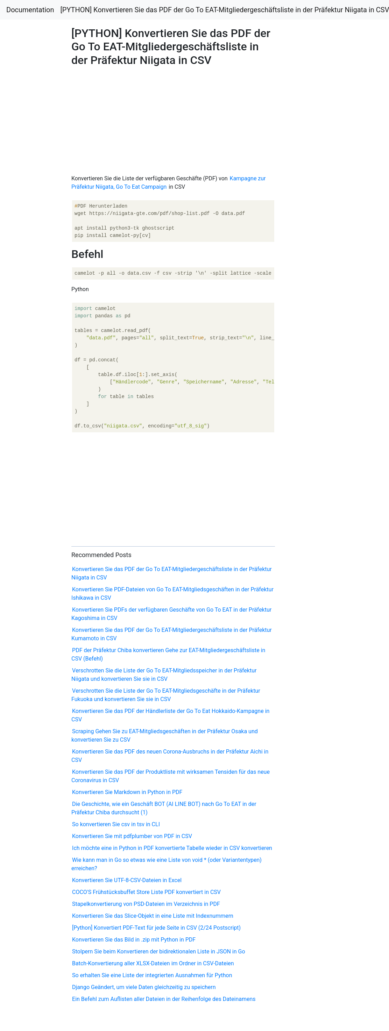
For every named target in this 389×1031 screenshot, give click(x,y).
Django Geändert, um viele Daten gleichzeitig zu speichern (144, 987)
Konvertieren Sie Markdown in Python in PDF (127, 792)
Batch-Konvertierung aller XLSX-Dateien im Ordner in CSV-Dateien (153, 963)
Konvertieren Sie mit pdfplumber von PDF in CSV (132, 836)
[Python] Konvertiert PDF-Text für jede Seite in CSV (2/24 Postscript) (156, 927)
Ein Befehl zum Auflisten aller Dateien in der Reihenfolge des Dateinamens (164, 999)
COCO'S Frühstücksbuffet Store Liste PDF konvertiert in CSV (146, 892)
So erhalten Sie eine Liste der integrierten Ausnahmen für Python (152, 975)
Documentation (30, 10)
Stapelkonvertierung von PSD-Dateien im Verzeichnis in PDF (146, 904)
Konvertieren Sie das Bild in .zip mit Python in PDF (134, 939)
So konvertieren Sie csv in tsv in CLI (116, 824)
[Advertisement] (312, 311)
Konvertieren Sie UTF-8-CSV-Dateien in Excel (127, 880)
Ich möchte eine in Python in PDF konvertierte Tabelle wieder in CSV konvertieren (172, 848)
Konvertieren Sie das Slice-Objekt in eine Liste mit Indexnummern (152, 916)
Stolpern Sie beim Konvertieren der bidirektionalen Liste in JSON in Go (158, 951)
